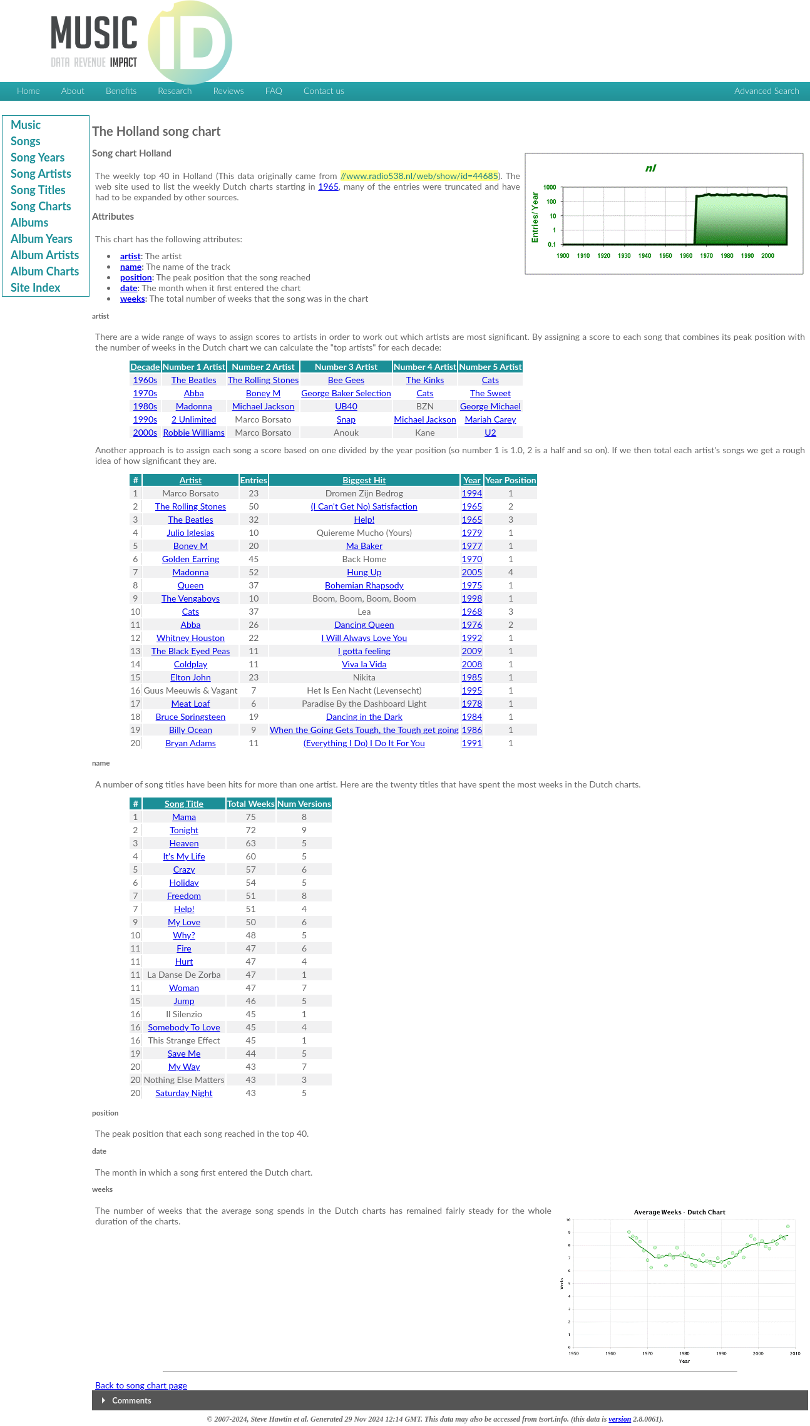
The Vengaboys (190, 598)
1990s (145, 419)
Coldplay (190, 664)
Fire (184, 948)
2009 (472, 650)
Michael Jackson (263, 406)
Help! (364, 519)
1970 (472, 558)
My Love (184, 921)
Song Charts (41, 206)
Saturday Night (184, 1092)
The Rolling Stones (263, 379)
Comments (131, 1400)
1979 (472, 532)
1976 (472, 624)
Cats (490, 379)
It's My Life (184, 856)
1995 (472, 690)
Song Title (184, 803)
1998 (472, 598)
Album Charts (45, 271)
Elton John (190, 677)
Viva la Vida (364, 664)
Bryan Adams (190, 742)
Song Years (37, 157)
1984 (472, 716)
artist (130, 255)
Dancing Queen (364, 624)
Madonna (194, 406)
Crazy (184, 869)
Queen (191, 585)
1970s (145, 392)
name (130, 266)
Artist (191, 479)
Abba (194, 392)
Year (471, 479)
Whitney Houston (190, 637)
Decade (145, 366)
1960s (145, 379)
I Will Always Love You (364, 637)
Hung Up (364, 572)
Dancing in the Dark (364, 716)
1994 (472, 493)
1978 (472, 703)
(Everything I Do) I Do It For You (364, 742)
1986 (472, 729)
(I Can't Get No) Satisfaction (364, 506)
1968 (472, 611)
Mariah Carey (490, 419)
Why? (184, 935)
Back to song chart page (141, 1385)
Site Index (35, 287)
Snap (346, 419)
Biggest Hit (364, 479)
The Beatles (194, 379)
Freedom (184, 895)
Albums (29, 222)
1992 (472, 637)
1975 (472, 585)
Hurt (184, 961)
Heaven (184, 843)
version (619, 1419)
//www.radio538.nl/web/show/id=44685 (419, 175)
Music (26, 124)
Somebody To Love (184, 1027)
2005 (472, 572)
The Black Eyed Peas (190, 650)
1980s (145, 406)
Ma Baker (364, 545)
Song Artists (41, 173)
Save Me (184, 1053)
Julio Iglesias (191, 532)
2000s (145, 432)
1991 (472, 742)
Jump (184, 1000)
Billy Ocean (190, 729)
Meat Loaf (191, 703)
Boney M (263, 392)
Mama (184, 816)
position (136, 277)
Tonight (184, 829)
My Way (184, 1066)
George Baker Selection (346, 392)
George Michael (490, 406)
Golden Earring (191, 558)
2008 (472, 664)
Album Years (42, 238)
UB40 (346, 406)
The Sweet (490, 392)
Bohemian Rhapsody (364, 585)
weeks (132, 298)
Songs (26, 141)
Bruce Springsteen (191, 716)
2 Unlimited (194, 419)
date (129, 287)
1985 (472, 677)
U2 (490, 432)
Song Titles (38, 190)
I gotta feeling (364, 650)
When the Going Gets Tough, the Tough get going (364, 729)
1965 (328, 186)
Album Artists (45, 255)
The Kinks (425, 379)
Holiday (184, 882)
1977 (472, 545)
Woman (184, 987)
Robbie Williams (193, 432)
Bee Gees (346, 379)
